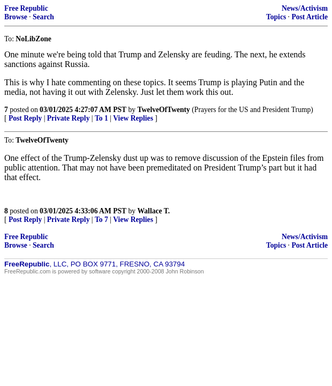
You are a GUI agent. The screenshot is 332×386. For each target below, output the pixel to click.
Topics (276, 17)
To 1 (101, 118)
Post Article (309, 17)
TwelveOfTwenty (163, 110)
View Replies (133, 118)
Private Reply (68, 118)
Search (43, 17)
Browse (15, 17)
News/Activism (305, 8)
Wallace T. (153, 211)
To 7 (101, 220)
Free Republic (26, 8)
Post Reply (25, 118)
